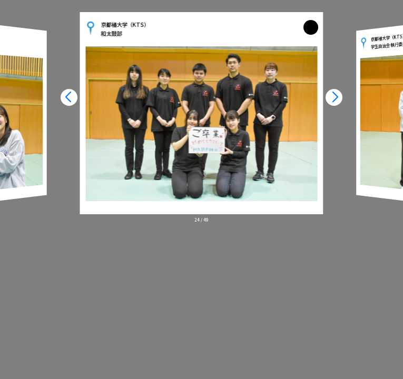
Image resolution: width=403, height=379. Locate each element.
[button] (69, 97)
